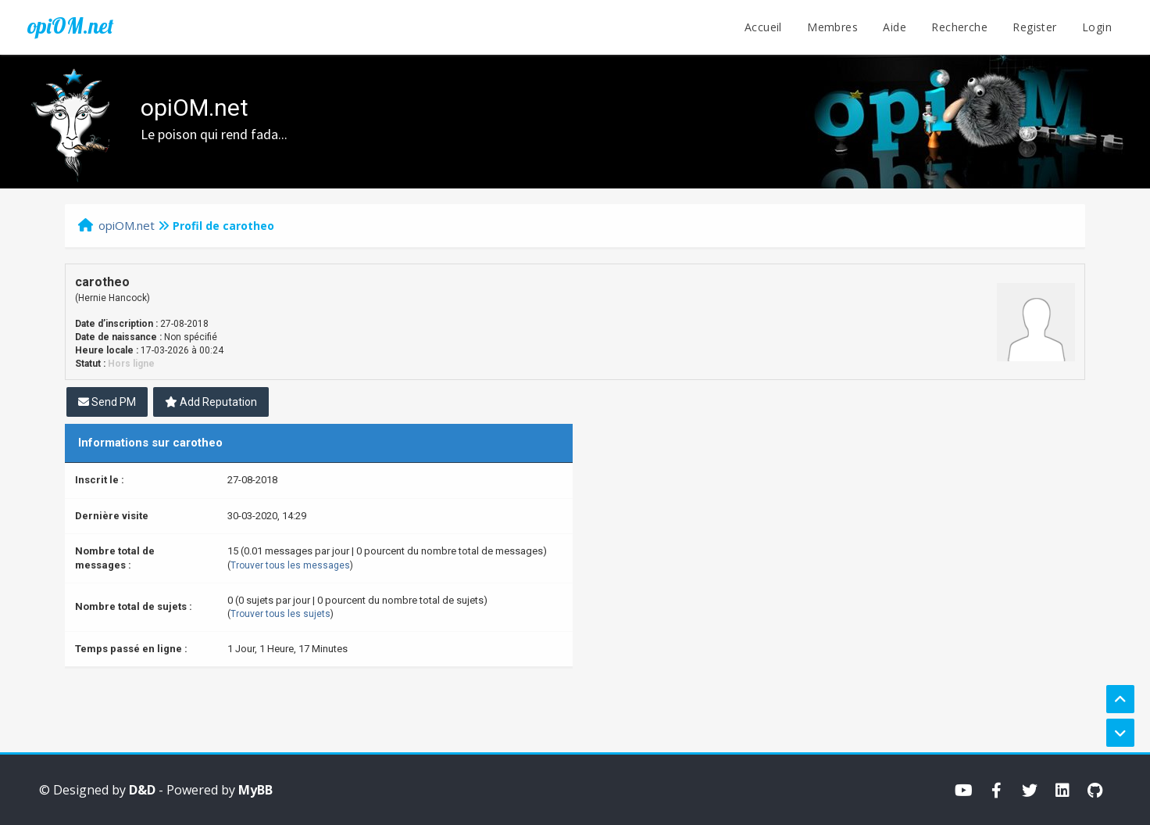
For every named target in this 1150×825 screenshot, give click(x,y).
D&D (142, 789)
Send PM (107, 402)
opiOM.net (70, 26)
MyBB (255, 789)
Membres (832, 27)
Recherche (959, 27)
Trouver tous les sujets (280, 613)
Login (1097, 27)
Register (1034, 27)
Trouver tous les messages (290, 565)
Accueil (763, 27)
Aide (894, 27)
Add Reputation (211, 402)
